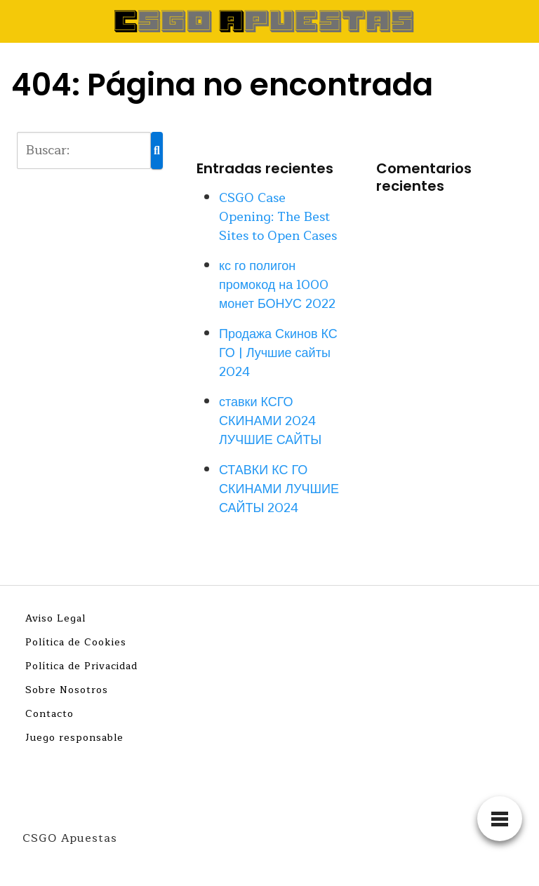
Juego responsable (74, 738)
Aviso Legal (55, 618)
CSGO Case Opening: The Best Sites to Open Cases (278, 216)
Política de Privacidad (81, 666)
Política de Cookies (75, 642)
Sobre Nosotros (66, 690)
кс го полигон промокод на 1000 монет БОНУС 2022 (277, 284)
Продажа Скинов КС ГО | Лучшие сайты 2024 (278, 352)
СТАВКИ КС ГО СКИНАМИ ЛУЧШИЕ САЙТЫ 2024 (279, 488)
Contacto (49, 714)
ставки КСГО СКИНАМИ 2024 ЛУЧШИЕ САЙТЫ (270, 420)
